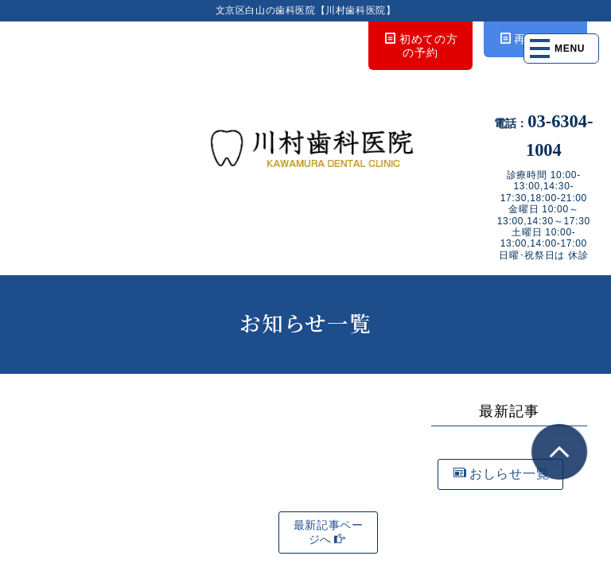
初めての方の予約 (421, 46)
